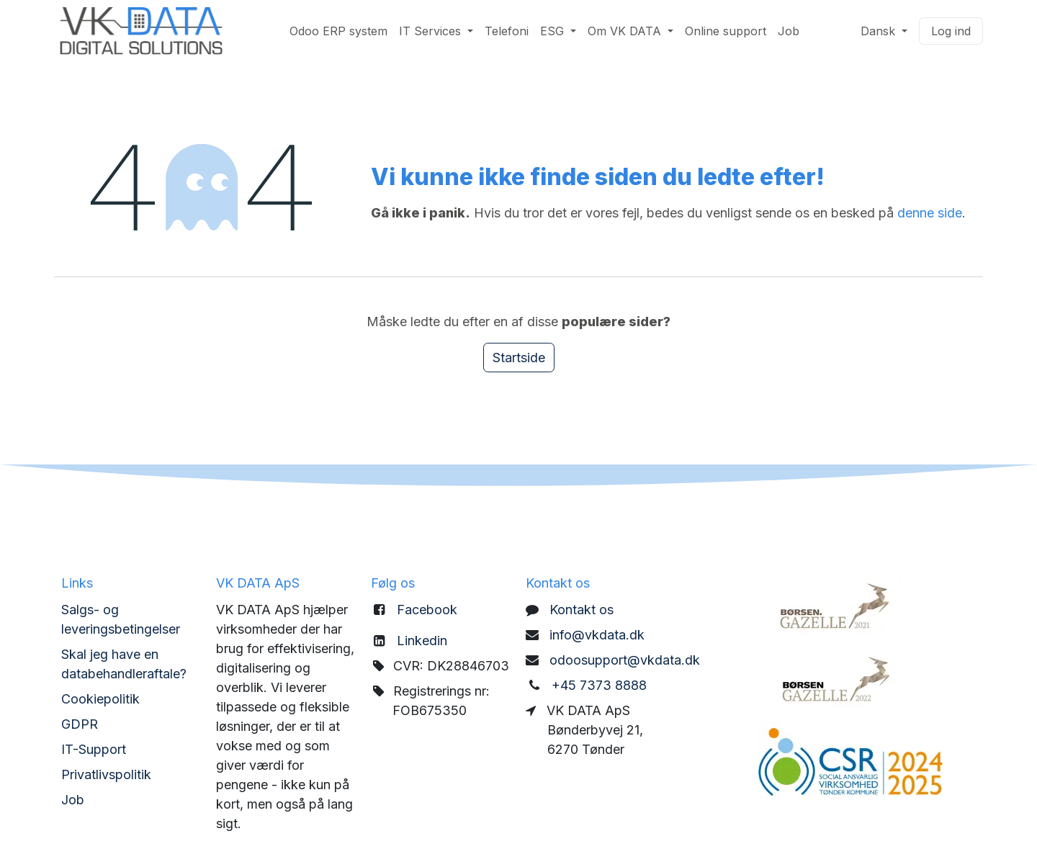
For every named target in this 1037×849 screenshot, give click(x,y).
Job (72, 799)
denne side (929, 212)
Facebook (427, 609)
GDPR (79, 724)
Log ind (951, 31)
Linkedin (422, 640)
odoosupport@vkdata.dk (624, 660)
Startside (519, 357)
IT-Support (93, 749)
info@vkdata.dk (597, 634)
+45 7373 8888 (599, 685)
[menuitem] (338, 31)
